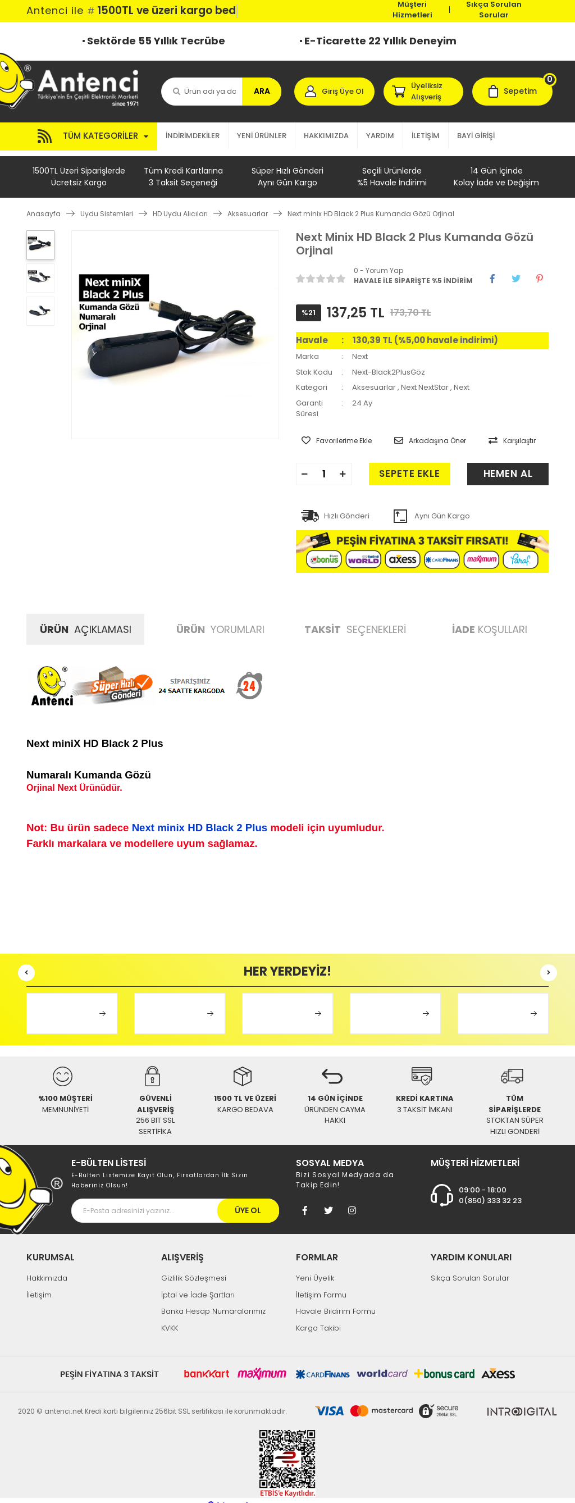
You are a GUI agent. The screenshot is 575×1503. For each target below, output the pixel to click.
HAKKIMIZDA (326, 135)
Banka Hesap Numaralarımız (213, 1300)
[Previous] (26, 961)
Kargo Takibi (318, 1316)
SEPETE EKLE (396, 463)
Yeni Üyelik (315, 1266)
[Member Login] (334, 92)
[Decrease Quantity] (304, 462)
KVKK (169, 1316)
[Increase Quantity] (343, 462)
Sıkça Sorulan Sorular (494, 9)
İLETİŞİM (426, 135)
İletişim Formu (321, 1283)
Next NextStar (425, 381)
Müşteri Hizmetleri (412, 9)
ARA (262, 91)
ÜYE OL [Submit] (248, 1199)
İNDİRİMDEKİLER (193, 135)
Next (360, 350)
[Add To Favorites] (331, 432)
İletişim (39, 1283)
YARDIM (380, 135)
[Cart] (512, 92)
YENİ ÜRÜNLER (261, 135)
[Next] (548, 961)
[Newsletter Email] (175, 1199)
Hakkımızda (46, 1266)
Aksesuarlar (374, 381)
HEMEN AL (507, 463)
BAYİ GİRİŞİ (476, 135)
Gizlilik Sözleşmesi (193, 1266)
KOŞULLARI (489, 618)
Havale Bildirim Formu (336, 1300)
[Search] (221, 92)
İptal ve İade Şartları (198, 1283)
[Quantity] (324, 462)
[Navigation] (91, 136)
